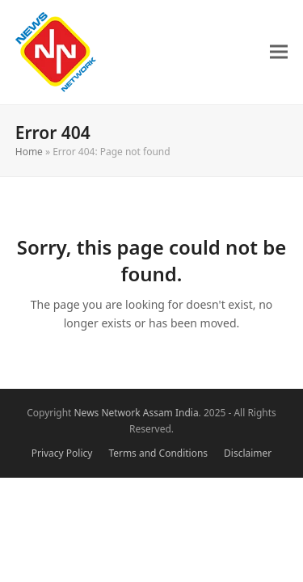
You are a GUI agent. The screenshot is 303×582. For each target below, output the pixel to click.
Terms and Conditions (158, 453)
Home (29, 151)
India (187, 413)
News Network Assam (123, 413)
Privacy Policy (62, 453)
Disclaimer (247, 453)
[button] (279, 52)
